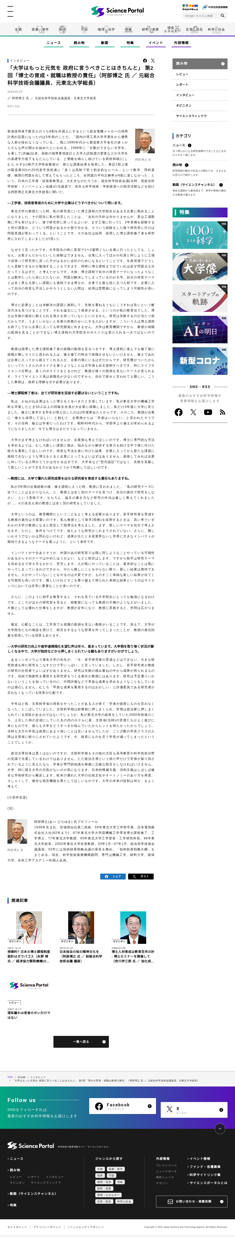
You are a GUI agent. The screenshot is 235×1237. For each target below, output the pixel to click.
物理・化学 (106, 29)
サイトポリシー (17, 1229)
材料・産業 (150, 29)
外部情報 (181, 43)
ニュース (53, 43)
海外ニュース (165, 1179)
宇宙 (84, 29)
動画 (104, 43)
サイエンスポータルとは (209, 1185)
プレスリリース (166, 1167)
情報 (128, 29)
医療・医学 (40, 29)
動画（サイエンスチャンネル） (34, 1195)
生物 (18, 29)
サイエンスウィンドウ (190, 112)
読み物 (79, 43)
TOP (10, 1079)
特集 (130, 43)
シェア (113, 876)
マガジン (162, 1185)
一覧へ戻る (81, 1043)
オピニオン (183, 102)
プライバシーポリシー (47, 1229)
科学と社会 (216, 29)
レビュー (182, 72)
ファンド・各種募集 (205, 1168)
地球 (62, 29)
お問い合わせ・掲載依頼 (194, 1203)
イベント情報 (200, 1160)
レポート (182, 82)
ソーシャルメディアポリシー (85, 1229)
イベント (156, 43)
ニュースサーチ (166, 1173)
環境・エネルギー (108, 1196)
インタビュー (184, 92)
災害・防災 (194, 29)
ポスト (141, 876)
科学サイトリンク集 (205, 1177)
